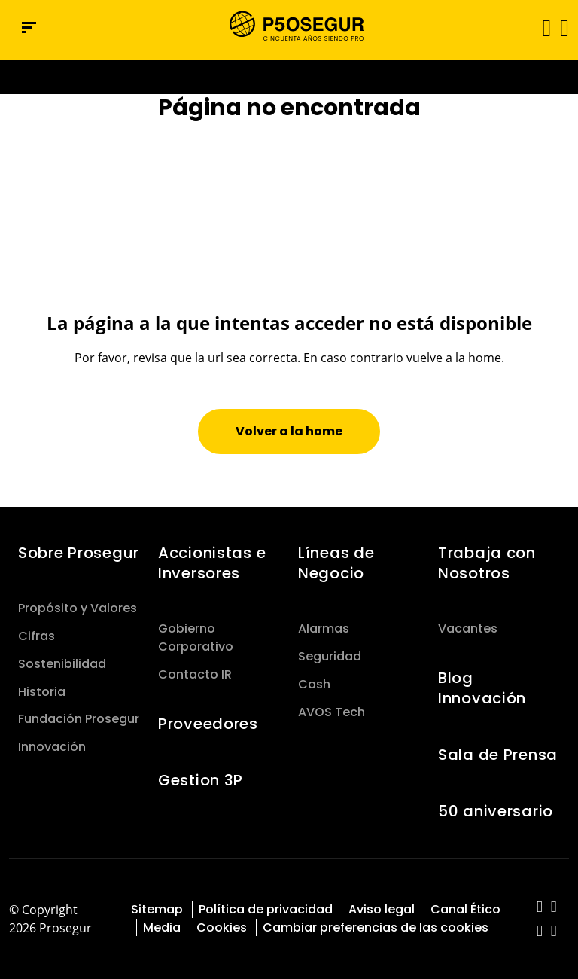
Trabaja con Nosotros (487, 563)
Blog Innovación (482, 688)
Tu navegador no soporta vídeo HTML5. (289, 77)
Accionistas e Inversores (212, 563)
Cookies (221, 927)
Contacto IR (195, 674)
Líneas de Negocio (336, 563)
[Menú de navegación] (29, 27)
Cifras (36, 636)
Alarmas (323, 628)
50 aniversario (495, 811)
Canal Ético (465, 909)
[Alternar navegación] (541, 27)
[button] (563, 27)
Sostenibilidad (62, 663)
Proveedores (208, 723)
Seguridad (329, 656)
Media (162, 927)
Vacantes (467, 628)
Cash (314, 684)
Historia (41, 691)
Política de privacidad (266, 909)
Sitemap (157, 909)
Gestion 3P (200, 780)
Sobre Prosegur (78, 552)
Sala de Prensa (498, 754)
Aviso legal (381, 909)
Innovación (52, 746)
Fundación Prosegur (78, 718)
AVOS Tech (331, 712)
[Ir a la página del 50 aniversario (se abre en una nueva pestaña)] (289, 77)
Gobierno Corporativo (195, 637)
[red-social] (540, 907)
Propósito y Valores (77, 608)
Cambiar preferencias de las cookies (375, 927)
